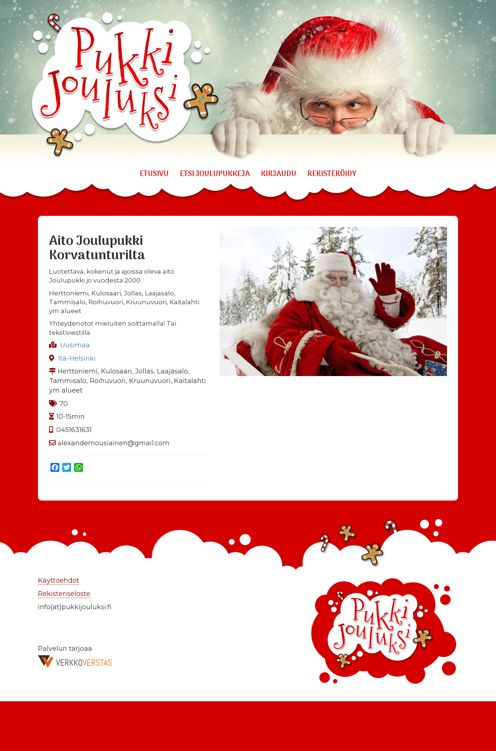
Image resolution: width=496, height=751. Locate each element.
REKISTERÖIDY (331, 174)
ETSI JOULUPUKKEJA (215, 174)
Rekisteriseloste (64, 594)
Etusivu (154, 174)
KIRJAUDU (278, 174)
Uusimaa (75, 345)
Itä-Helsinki (77, 358)
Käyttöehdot (58, 580)
